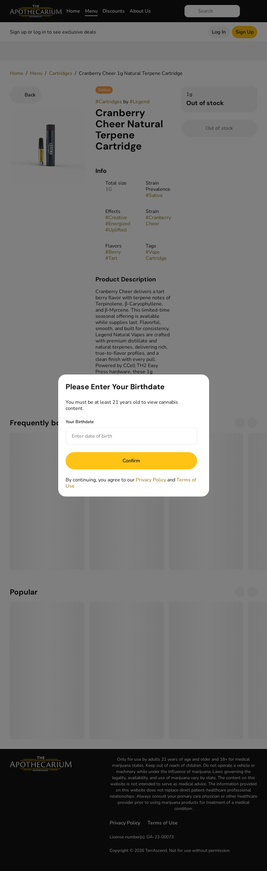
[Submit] (131, 460)
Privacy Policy (151, 479)
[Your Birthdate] (125, 436)
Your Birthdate (80, 422)
